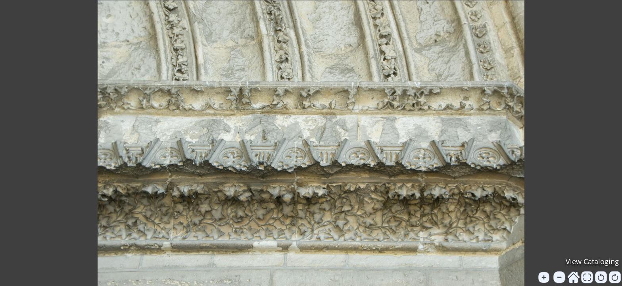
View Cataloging (592, 261)
